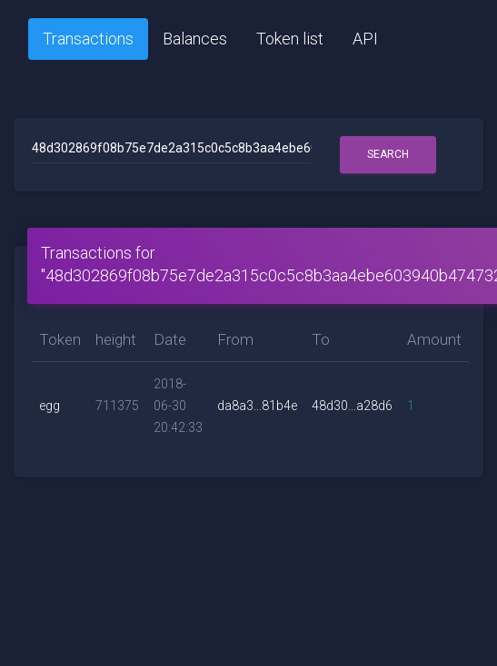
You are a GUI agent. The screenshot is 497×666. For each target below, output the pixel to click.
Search (388, 154)
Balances (195, 38)
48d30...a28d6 (352, 405)
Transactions (88, 38)
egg (49, 405)
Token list (289, 38)
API (365, 38)
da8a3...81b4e (257, 405)
